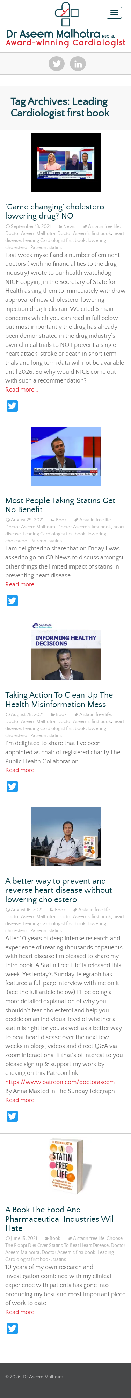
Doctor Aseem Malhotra (30, 233)
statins (55, 247)
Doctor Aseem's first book (84, 233)
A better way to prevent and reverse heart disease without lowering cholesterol (58, 891)
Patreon (38, 247)
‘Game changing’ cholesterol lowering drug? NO (55, 211)
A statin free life (103, 226)
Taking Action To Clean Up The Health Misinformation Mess (59, 700)
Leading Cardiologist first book (54, 240)
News (69, 226)
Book (61, 520)
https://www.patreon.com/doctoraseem (60, 1082)
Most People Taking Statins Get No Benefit (60, 505)
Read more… (21, 389)
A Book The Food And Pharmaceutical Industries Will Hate (60, 1219)
